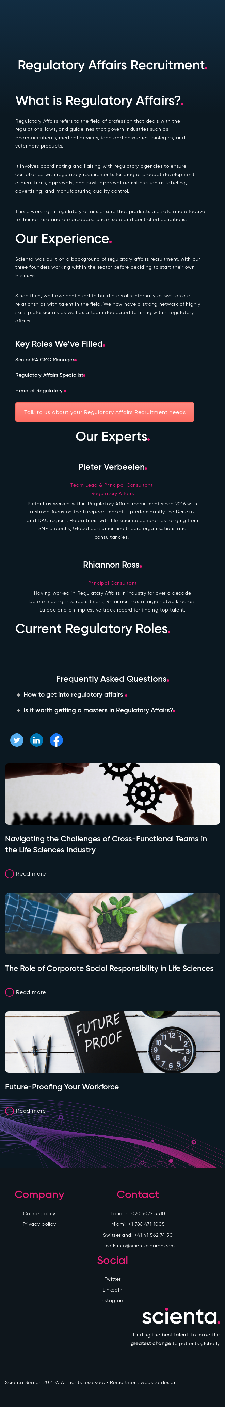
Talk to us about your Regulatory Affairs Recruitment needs (105, 412)
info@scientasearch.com (146, 1246)
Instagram (112, 1300)
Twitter (113, 1279)
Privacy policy (39, 1224)
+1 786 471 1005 (146, 1224)
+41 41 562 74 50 (153, 1235)
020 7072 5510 (148, 1214)
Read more (31, 873)
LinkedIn (113, 1290)
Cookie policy (39, 1214)
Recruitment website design (143, 1383)
